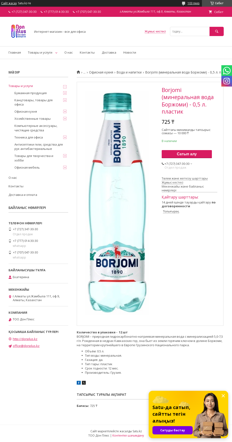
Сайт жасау (9, 3)
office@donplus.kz (26, 346)
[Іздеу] (217, 31)
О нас (68, 52)
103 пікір (193, 3)
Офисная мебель (27, 167)
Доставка (109, 52)
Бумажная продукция (30, 93)
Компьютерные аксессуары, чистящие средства (35, 128)
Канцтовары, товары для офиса (33, 102)
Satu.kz (137, 431)
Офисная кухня (101, 72)
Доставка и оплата (23, 195)
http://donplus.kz (25, 339)
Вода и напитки (129, 72)
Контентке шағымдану (128, 435)
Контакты (87, 52)
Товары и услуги (40, 52)
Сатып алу (187, 154)
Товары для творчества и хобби (33, 158)
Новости (129, 52)
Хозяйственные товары (32, 118)
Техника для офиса (28, 137)
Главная (15, 52)
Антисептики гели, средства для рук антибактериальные (38, 146)
